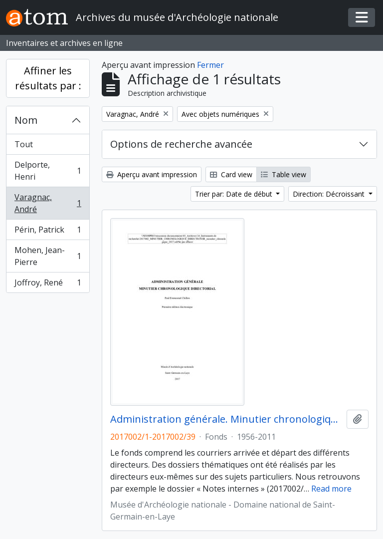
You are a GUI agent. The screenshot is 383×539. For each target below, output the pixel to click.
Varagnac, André (47, 203)
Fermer (210, 64)
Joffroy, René (47, 284)
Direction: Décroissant (330, 194)
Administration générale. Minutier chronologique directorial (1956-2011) (226, 419)
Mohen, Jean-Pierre (47, 256)
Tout (23, 144)
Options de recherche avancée (181, 144)
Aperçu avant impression (151, 174)
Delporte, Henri (47, 170)
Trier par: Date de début (234, 194)
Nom (25, 120)
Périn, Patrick (47, 232)
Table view (283, 174)
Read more (331, 488)
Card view (231, 174)
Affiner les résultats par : (48, 78)
